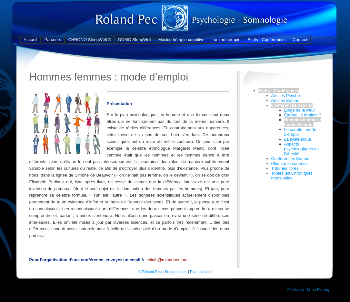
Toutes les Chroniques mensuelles (292, 175)
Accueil (30, 39)
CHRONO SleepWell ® (89, 39)
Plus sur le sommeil (289, 163)
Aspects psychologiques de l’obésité (301, 149)
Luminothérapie (226, 39)
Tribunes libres (285, 168)
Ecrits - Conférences (266, 39)
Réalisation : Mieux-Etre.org (308, 290)
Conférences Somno (290, 158)
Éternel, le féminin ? (302, 115)
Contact (300, 39)
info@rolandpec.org (169, 259)
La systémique (297, 139)
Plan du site (200, 271)
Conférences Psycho (292, 105)
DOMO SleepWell (134, 39)
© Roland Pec (150, 271)
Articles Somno (285, 100)
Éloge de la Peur (299, 110)
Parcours (52, 39)
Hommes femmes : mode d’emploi (303, 122)
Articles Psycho (285, 95)
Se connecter (176, 271)
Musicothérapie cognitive (181, 39)
